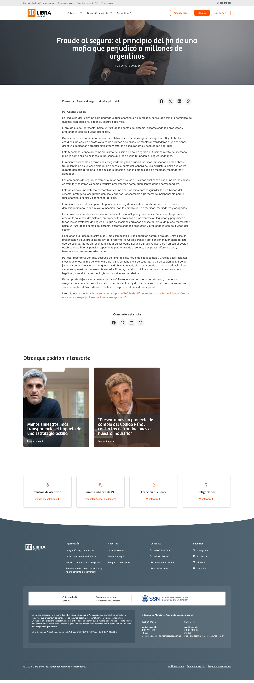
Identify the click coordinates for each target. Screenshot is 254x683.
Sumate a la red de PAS (100, 492)
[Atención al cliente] (153, 485)
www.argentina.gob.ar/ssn (108, 600)
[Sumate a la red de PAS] (100, 485)
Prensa (66, 101)
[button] (161, 101)
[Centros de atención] (47, 485)
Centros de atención (47, 492)
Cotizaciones (206, 492)
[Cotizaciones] (206, 485)
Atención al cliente (154, 492)
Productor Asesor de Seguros (100, 499)
